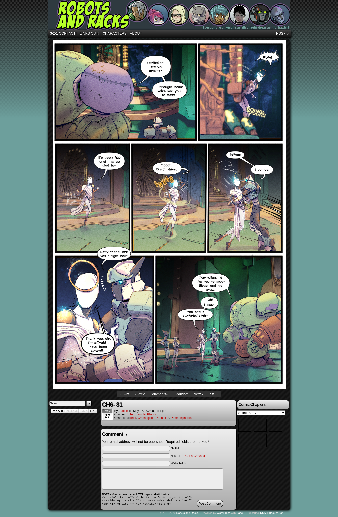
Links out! (89, 33)
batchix (123, 411)
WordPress (223, 514)
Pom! (174, 418)
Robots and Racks (170, 15)
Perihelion (162, 418)
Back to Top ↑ (277, 514)
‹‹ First (125, 394)
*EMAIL (188, 456)
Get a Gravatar (195, 456)
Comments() (160, 394)
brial (133, 418)
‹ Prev (140, 394)
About (136, 33)
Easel (240, 514)
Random (182, 394)
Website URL (179, 463)
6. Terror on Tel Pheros (141, 414)
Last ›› (213, 394)
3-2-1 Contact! (63, 33)
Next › (198, 394)
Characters (114, 33)
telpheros (185, 418)
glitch (150, 418)
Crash (142, 418)
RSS (279, 33)
